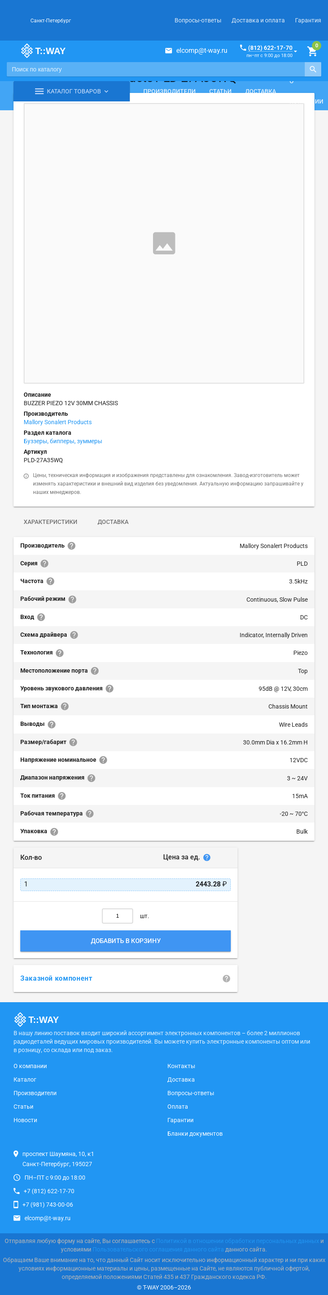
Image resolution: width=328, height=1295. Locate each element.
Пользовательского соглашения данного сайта (158, 1249)
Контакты (181, 1066)
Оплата (177, 1106)
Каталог (25, 1079)
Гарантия (308, 20)
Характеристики (50, 521)
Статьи (220, 91)
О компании (30, 1066)
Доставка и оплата (258, 20)
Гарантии (180, 1120)
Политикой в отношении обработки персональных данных (237, 1241)
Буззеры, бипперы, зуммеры (63, 441)
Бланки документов (195, 1133)
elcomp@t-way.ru (201, 50)
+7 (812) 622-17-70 (49, 1191)
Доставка (260, 91)
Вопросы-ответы (198, 20)
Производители (169, 91)
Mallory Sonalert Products (58, 422)
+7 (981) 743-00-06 (47, 1204)
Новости (25, 1120)
